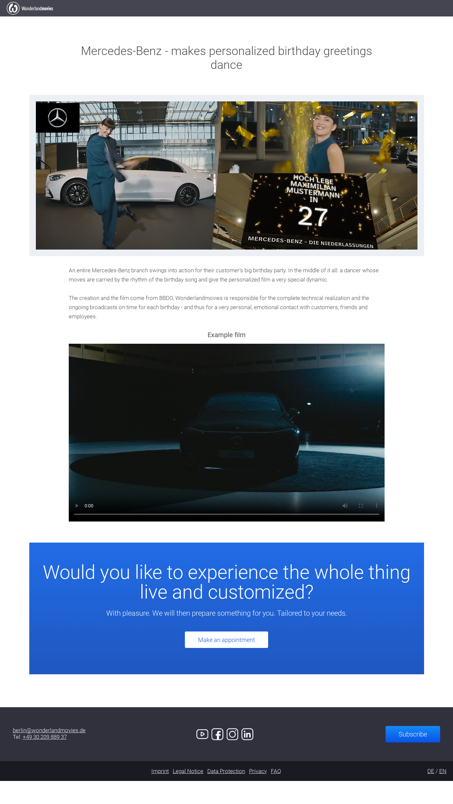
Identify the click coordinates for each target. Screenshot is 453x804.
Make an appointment (226, 662)
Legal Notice (188, 794)
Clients (233, 19)
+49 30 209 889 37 (45, 760)
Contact (350, 19)
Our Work (191, 19)
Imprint (160, 794)
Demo (312, 19)
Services (274, 19)
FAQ (276, 794)
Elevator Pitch (137, 19)
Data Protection (226, 794)
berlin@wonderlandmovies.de (49, 753)
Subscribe (413, 757)
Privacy (258, 794)
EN (442, 794)
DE (430, 794)
